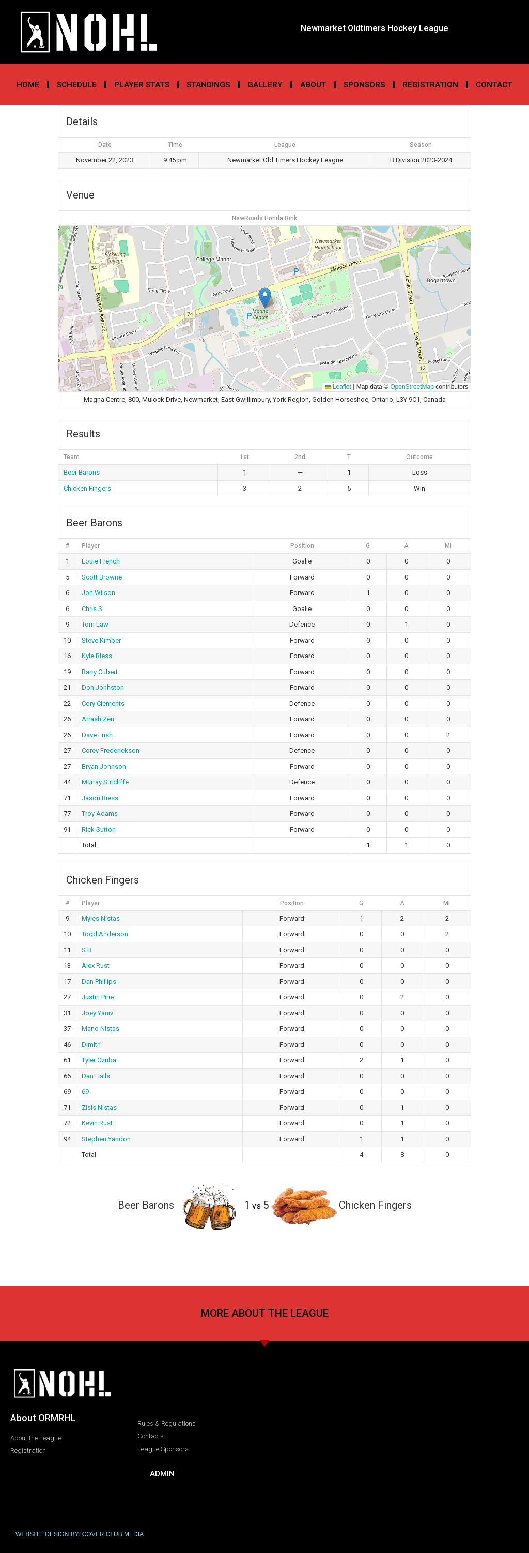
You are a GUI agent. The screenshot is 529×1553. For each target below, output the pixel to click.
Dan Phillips (99, 981)
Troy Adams (100, 813)
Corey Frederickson (110, 750)
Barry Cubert (100, 672)
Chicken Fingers (87, 488)
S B (86, 950)
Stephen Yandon (106, 1139)
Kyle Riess (97, 656)
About (313, 84)
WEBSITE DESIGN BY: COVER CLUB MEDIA (79, 1534)
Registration (430, 84)
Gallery (265, 84)
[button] (264, 298)
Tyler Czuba (99, 1060)
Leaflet (338, 386)
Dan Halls (96, 1076)
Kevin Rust (97, 1123)
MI (448, 546)
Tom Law (95, 624)
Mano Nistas (100, 1028)
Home (28, 84)
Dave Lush (97, 735)
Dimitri (91, 1044)
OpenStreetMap (412, 386)
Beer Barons (82, 472)
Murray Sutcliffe (105, 782)
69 (85, 1091)
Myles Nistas (101, 918)
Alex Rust (96, 965)
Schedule (77, 84)
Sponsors (364, 84)
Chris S (92, 609)
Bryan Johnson (104, 766)
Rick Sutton (99, 829)
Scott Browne (102, 577)
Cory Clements (103, 703)
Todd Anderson (105, 934)
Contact (494, 84)
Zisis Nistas (99, 1108)
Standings (208, 84)
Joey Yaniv (97, 1013)
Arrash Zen (98, 719)
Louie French (101, 561)
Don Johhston (103, 687)
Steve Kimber (101, 640)
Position (302, 546)
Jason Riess (100, 798)
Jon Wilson (98, 593)
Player (91, 546)
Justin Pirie (98, 997)
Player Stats (141, 84)
